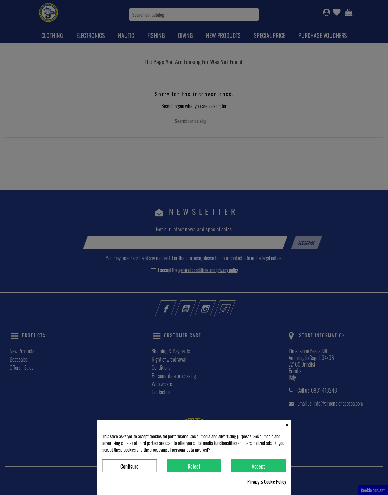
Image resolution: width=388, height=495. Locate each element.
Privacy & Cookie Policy (266, 481)
